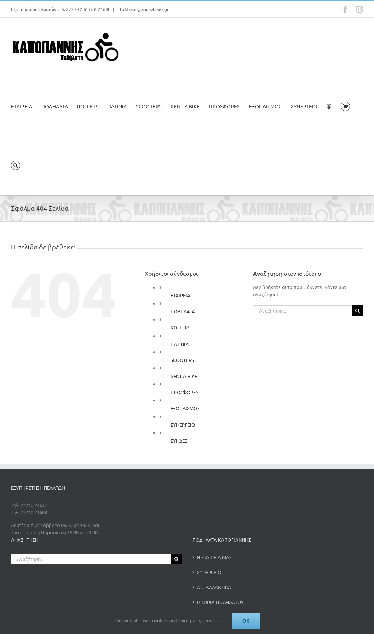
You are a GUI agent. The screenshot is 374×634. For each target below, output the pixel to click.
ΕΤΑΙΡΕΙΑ (180, 295)
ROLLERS (180, 327)
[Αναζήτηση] (357, 310)
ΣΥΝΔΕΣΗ (181, 441)
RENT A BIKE (184, 376)
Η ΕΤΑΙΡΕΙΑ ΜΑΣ (214, 557)
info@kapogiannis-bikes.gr (142, 9)
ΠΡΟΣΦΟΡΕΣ (184, 392)
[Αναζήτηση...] (302, 310)
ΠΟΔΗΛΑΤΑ (183, 311)
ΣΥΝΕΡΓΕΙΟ (183, 424)
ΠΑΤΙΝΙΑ (180, 344)
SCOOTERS (182, 360)
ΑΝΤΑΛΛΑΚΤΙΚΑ (214, 587)
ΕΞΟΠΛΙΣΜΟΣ (185, 408)
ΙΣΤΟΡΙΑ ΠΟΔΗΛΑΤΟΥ (220, 602)
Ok (246, 620)
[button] (15, 165)
